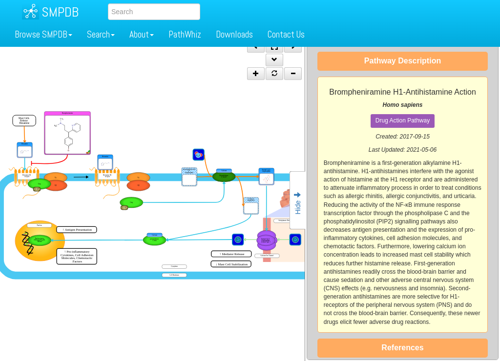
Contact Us (286, 34)
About (141, 34)
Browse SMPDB (43, 34)
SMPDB (60, 11)
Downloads (234, 34)
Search (101, 34)
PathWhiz (184, 34)
